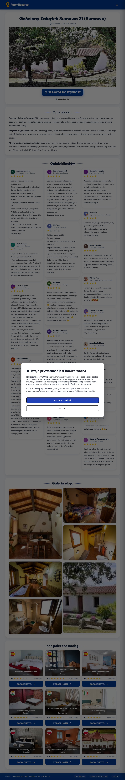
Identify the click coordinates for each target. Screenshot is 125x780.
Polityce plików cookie (85, 391)
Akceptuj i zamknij (62, 400)
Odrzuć (62, 408)
